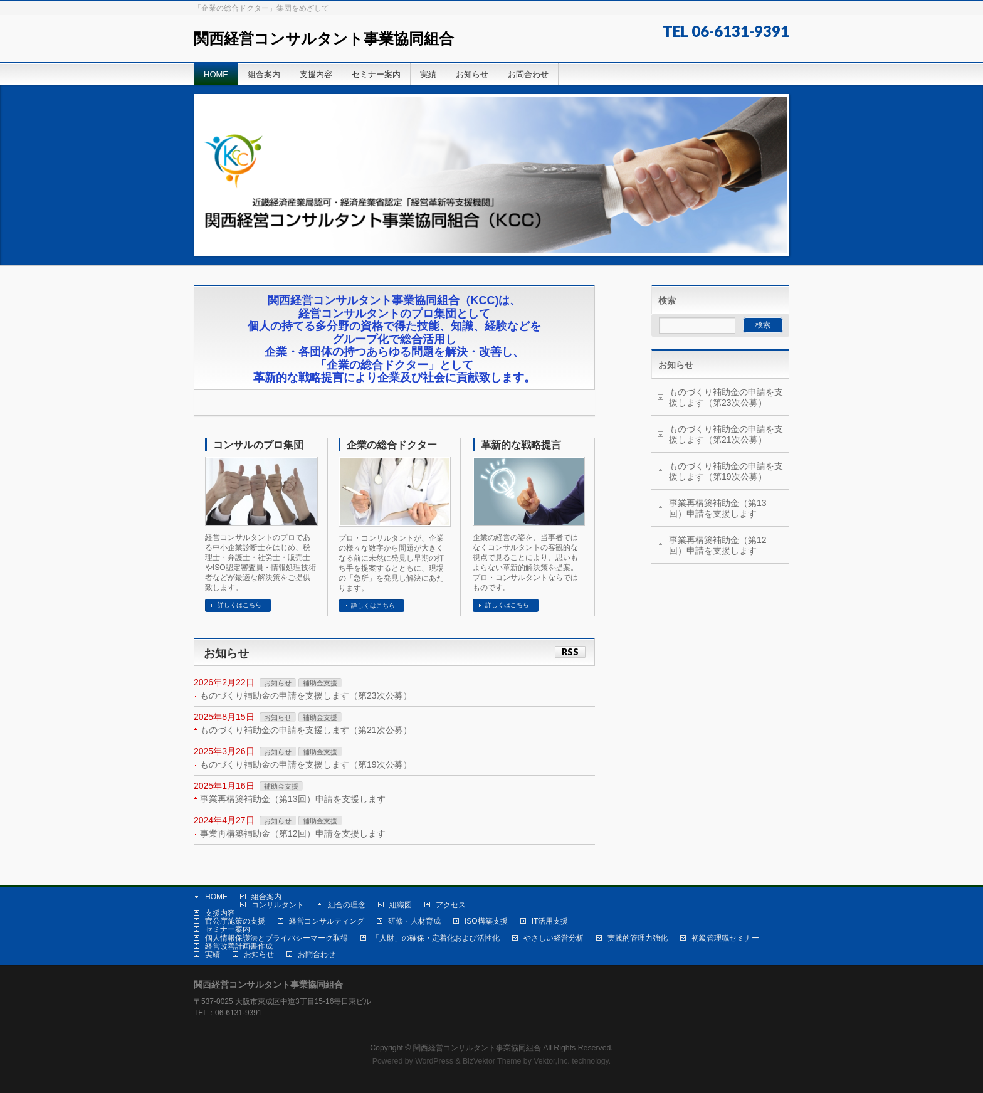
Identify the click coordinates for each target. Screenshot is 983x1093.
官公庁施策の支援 (235, 921)
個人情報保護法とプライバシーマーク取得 (276, 938)
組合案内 (266, 896)
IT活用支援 (550, 921)
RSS (570, 652)
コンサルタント (277, 904)
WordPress (434, 1061)
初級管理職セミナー (725, 938)
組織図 (400, 904)
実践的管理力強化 (637, 938)
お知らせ (278, 683)
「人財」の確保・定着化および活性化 (436, 938)
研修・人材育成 (414, 921)
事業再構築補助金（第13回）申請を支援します (293, 799)
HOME (216, 896)
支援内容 (220, 913)
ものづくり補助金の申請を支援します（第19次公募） (306, 764)
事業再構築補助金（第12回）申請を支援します (293, 833)
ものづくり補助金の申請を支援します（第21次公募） (306, 730)
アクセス (451, 904)
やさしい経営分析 (553, 938)
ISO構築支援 (486, 921)
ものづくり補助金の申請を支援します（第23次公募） (306, 695)
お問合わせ (316, 954)
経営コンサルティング (326, 921)
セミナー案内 (227, 929)
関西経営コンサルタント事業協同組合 (324, 38)
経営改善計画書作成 (239, 946)
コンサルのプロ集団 (258, 445)
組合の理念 (346, 904)
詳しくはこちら (239, 604)
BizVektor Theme (492, 1061)
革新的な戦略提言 (521, 445)
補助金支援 (320, 683)
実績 (212, 954)
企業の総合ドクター (392, 445)
